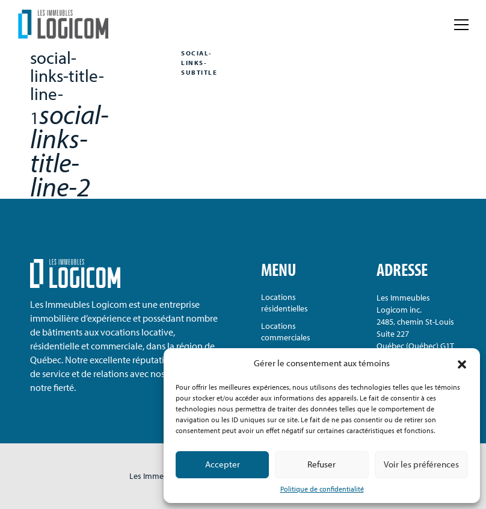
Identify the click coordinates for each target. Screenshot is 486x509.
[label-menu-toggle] (461, 24)
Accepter (222, 464)
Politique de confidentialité (322, 488)
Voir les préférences (421, 464)
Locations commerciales (285, 331)
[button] (462, 363)
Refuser (321, 464)
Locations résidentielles (284, 303)
